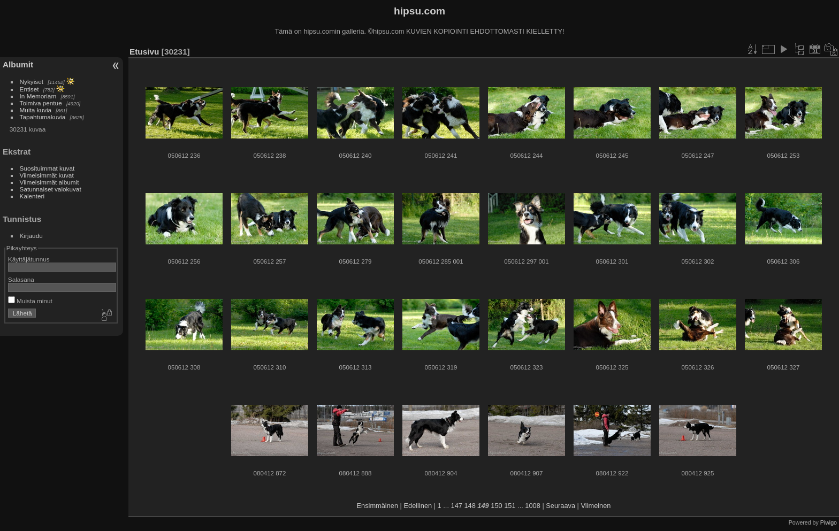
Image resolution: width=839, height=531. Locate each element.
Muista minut (30, 300)
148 (469, 506)
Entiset (29, 89)
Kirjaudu (31, 235)
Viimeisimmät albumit (49, 182)
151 (509, 506)
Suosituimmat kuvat (47, 168)
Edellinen (418, 506)
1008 (532, 506)
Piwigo (828, 522)
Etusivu (144, 51)
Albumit (18, 64)
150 (496, 506)
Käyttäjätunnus (29, 259)
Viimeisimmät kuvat (47, 175)
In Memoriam (38, 96)
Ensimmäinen (378, 506)
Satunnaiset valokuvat (50, 189)
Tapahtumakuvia (43, 116)
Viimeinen (596, 506)
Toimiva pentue (41, 102)
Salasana (21, 279)
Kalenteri (32, 196)
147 (456, 506)
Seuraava (560, 506)
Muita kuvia (36, 109)
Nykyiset (31, 81)
